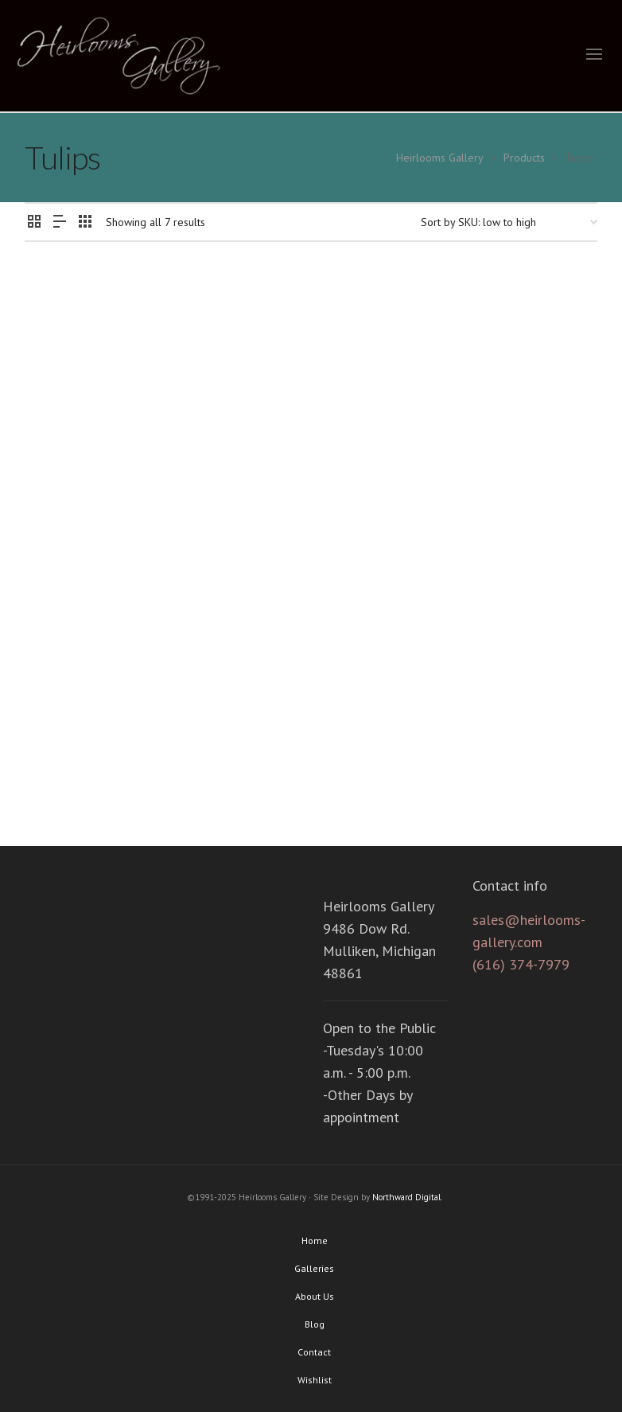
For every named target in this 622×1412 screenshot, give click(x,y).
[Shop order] (509, 222)
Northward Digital (406, 1197)
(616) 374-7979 (521, 964)
